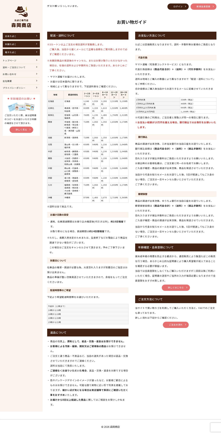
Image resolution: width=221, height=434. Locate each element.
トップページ (10, 60)
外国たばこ (11, 44)
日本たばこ (11, 36)
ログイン (177, 6)
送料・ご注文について (15, 67)
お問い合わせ (10, 74)
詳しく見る (21, 129)
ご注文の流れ (175, 324)
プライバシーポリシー (15, 87)
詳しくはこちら (175, 287)
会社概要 (7, 80)
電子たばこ (11, 52)
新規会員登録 (203, 6)
